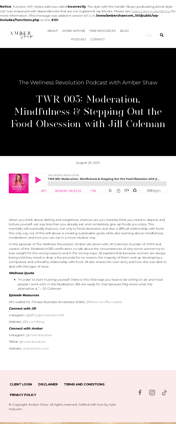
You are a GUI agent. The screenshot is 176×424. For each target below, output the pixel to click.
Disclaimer (47, 384)
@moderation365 (51, 315)
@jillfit (30, 315)
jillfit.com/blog (33, 322)
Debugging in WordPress (151, 11)
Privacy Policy (23, 395)
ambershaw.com (36, 348)
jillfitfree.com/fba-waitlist (104, 302)
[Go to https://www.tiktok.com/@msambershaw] (164, 393)
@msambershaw (39, 335)
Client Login (21, 384)
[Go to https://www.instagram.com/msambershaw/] (152, 393)
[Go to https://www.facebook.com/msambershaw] (140, 393)
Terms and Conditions (84, 384)
